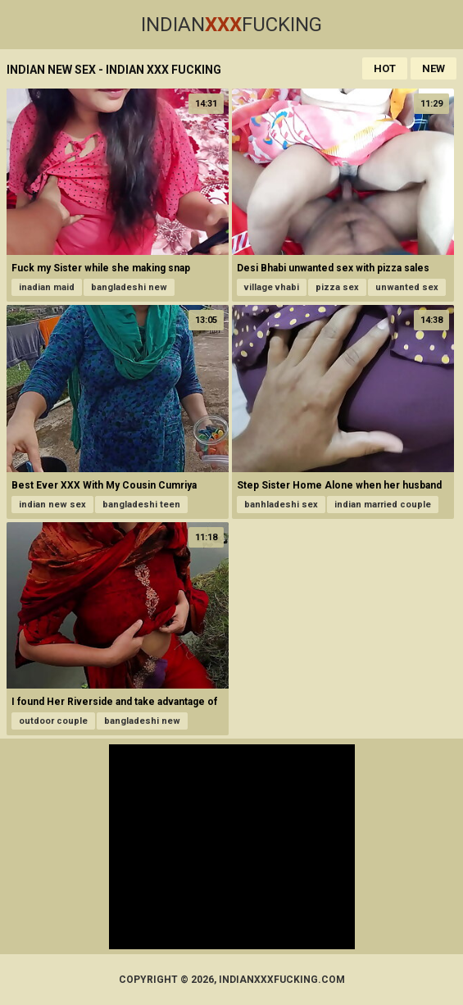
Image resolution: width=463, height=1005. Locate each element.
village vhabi (271, 287)
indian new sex (52, 504)
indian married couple (382, 504)
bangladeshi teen (141, 504)
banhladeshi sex (281, 504)
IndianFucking (231, 24)
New (433, 68)
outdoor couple (53, 721)
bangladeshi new (129, 287)
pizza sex (337, 287)
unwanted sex (406, 287)
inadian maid (47, 287)
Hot (385, 68)
